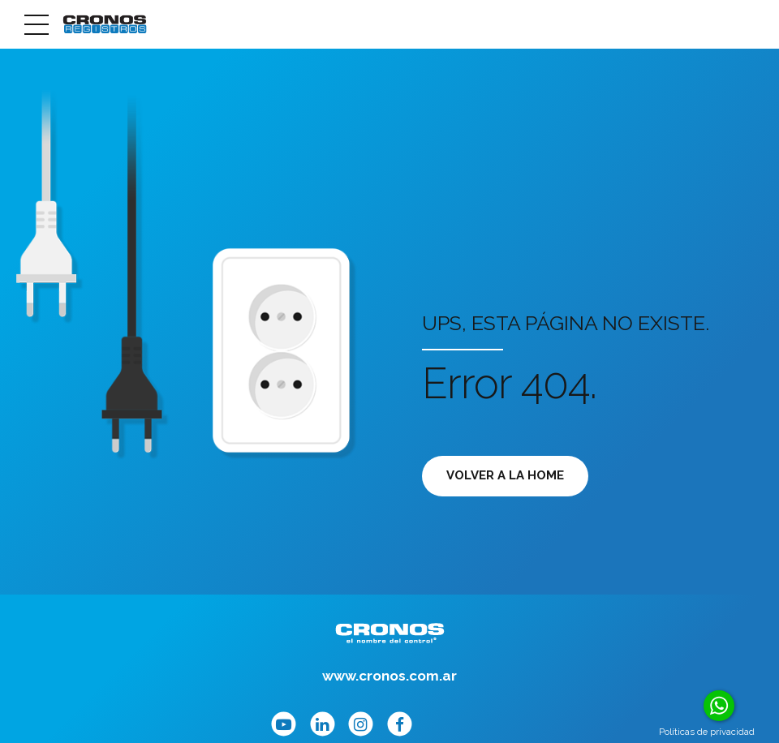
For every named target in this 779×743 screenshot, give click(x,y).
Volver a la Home (505, 475)
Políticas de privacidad (707, 731)
